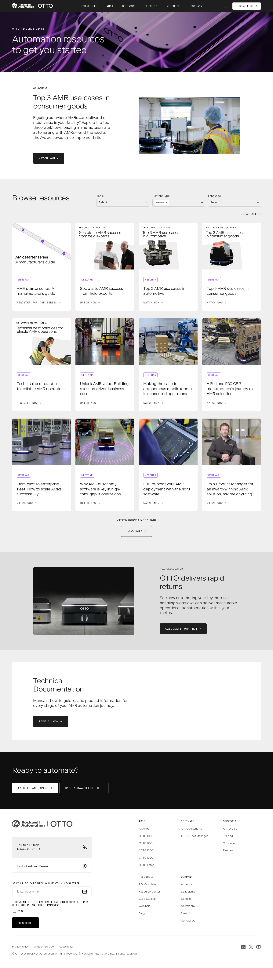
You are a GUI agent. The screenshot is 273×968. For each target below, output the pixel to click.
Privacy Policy (20, 947)
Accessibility (65, 947)
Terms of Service (43, 947)
